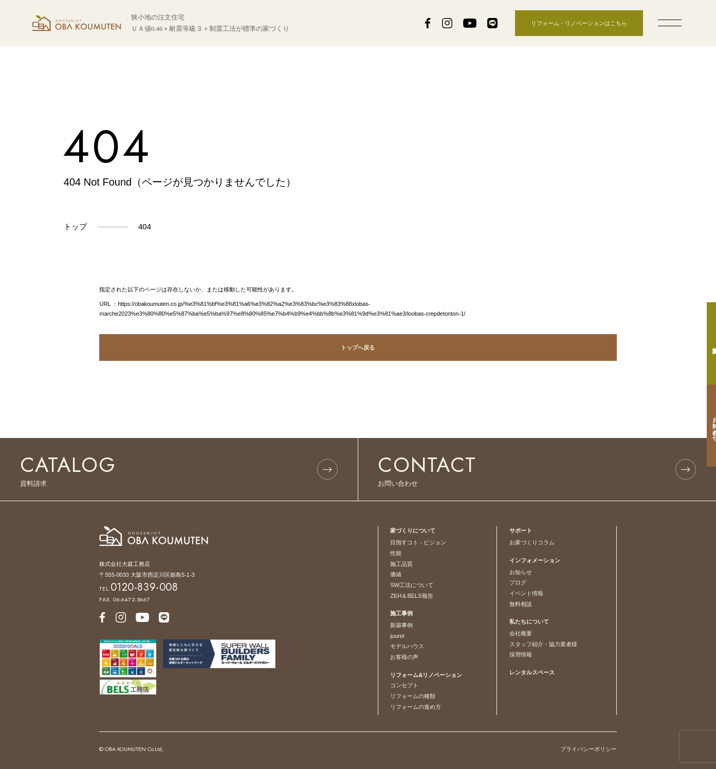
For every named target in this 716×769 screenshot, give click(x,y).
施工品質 (401, 564)
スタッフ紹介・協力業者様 (543, 644)
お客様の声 (404, 657)
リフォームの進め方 (415, 707)
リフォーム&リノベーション (426, 675)
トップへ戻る (358, 347)
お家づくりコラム (532, 542)
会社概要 (520, 633)
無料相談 (520, 604)
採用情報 (520, 654)
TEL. (138, 588)
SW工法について (411, 585)
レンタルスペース (532, 672)
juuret (397, 636)
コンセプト (404, 685)
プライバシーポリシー (588, 749)
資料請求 (705, 343)
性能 (395, 553)
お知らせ (520, 572)
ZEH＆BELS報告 (411, 596)
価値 (395, 574)
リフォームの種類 (412, 696)
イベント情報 (526, 593)
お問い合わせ (705, 425)
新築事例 (401, 625)
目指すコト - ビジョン (418, 542)
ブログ (517, 582)
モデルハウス (407, 646)
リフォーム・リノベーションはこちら (579, 23)
